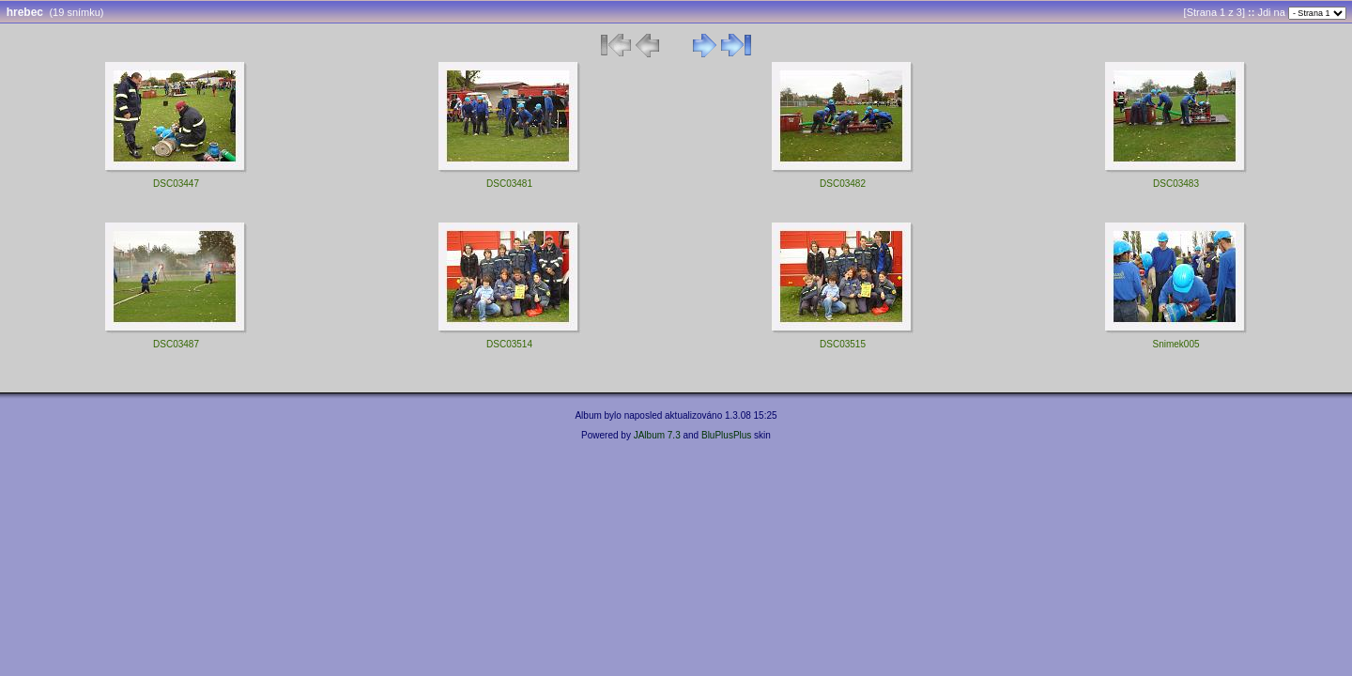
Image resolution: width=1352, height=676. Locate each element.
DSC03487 (176, 344)
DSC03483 (1176, 183)
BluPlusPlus (726, 435)
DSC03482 (843, 183)
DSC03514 (509, 344)
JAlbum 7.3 (657, 435)
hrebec (25, 12)
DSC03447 (176, 183)
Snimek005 (1175, 344)
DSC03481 (509, 183)
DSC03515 (843, 344)
